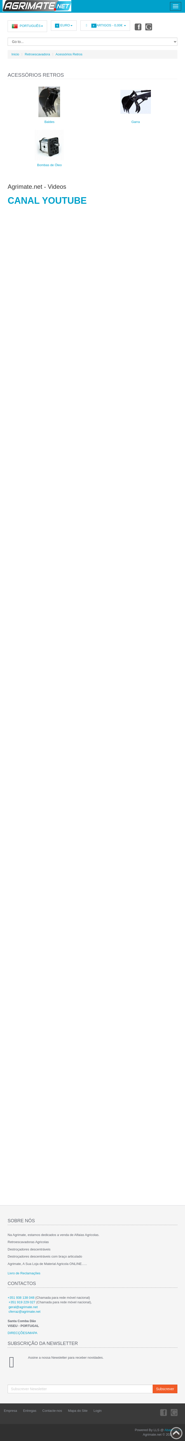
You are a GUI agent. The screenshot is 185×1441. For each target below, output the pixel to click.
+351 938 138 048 (21, 1297)
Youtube (149, 26)
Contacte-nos (52, 1411)
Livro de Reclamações (24, 1273)
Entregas (29, 1411)
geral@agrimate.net (23, 1307)
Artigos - (105, 25)
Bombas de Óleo (49, 165)
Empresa (10, 1411)
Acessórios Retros (68, 54)
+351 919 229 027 (22, 1302)
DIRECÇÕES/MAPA (22, 1333)
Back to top (176, 1433)
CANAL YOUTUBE (47, 200)
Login (98, 1411)
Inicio (15, 54)
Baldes (49, 122)
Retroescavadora (37, 54)
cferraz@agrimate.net (24, 1311)
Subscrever (165, 1389)
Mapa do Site (78, 1411)
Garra (135, 122)
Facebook (137, 26)
